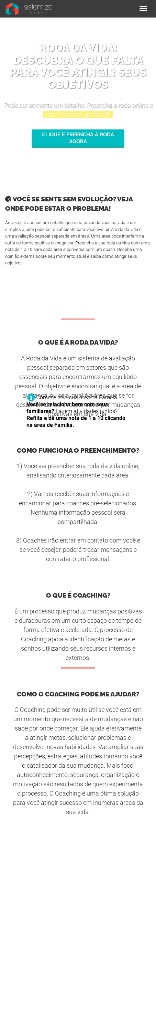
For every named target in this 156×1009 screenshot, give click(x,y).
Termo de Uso (78, 907)
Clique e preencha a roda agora (78, 138)
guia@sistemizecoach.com (78, 960)
